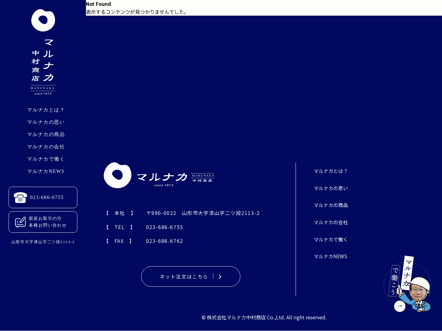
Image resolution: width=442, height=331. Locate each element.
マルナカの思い (46, 122)
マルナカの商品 (46, 134)
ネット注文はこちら (191, 276)
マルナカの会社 (46, 146)
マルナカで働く (46, 159)
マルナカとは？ (46, 109)
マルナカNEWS (45, 171)
